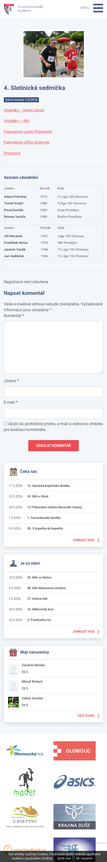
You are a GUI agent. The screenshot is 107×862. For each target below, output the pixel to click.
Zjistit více (64, 858)
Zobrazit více (84, 540)
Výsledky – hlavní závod (24, 110)
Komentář (14, 315)
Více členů (86, 715)
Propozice (12, 153)
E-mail (11, 402)
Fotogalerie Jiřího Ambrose (26, 142)
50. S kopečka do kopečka (45, 528)
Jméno (11, 380)
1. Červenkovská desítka (44, 518)
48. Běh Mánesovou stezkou (46, 588)
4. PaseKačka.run (39, 620)
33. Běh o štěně (37, 496)
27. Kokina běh (37, 599)
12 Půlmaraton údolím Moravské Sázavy (54, 507)
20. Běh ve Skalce (39, 577)
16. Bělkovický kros (40, 609)
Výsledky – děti (16, 120)
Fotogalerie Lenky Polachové (28, 131)
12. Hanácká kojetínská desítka (48, 486)
